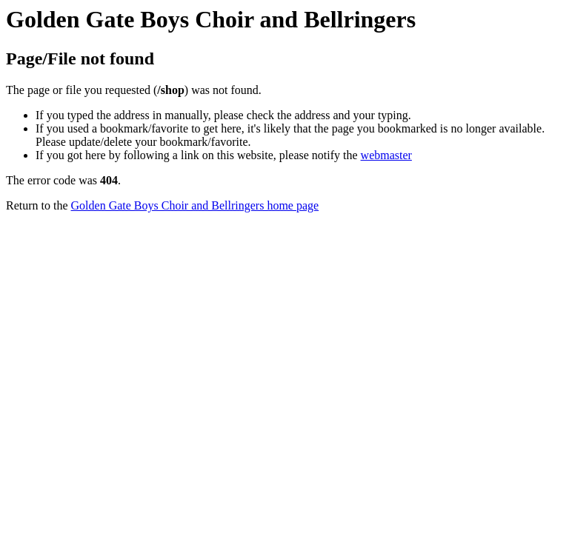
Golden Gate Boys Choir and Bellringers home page (195, 205)
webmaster (386, 155)
